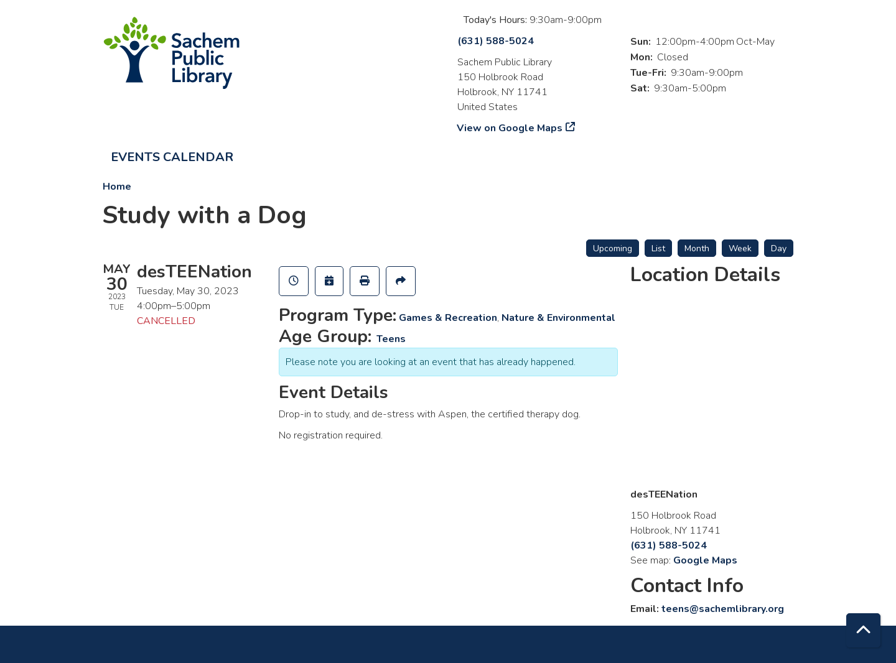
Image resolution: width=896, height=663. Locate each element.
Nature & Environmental (558, 318)
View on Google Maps (509, 128)
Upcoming (612, 248)
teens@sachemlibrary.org (722, 609)
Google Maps (705, 560)
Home (117, 186)
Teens (391, 339)
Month (696, 248)
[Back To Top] (863, 630)
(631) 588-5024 (495, 41)
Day (778, 248)
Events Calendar (172, 157)
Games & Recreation (448, 318)
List (658, 248)
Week (740, 248)
